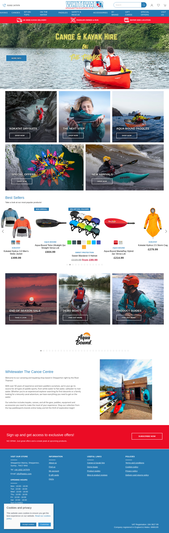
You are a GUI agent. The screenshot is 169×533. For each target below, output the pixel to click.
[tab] (67, 265)
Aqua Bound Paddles (132, 128)
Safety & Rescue (76, 13)
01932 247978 (11, 5)
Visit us (163, 13)
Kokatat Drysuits (23, 128)
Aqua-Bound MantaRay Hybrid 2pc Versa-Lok (153, 252)
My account (54, 472)
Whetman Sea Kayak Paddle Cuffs (16, 246)
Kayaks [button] (4, 12)
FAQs (51, 480)
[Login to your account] (152, 5)
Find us (52, 468)
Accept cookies (28, 524)
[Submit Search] (144, 5)
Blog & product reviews (97, 476)
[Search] (130, 5)
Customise (44, 524)
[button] (158, 5)
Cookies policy (131, 468)
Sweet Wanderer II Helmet (119, 256)
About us (53, 464)
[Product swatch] (47, 242)
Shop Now (16, 65)
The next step (74, 128)
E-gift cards (54, 476)
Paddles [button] (63, 12)
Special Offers (145, 13)
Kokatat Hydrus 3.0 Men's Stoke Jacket (50, 252)
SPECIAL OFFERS (23, 174)
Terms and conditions (134, 464)
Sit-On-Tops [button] (27, 13)
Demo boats (92, 468)
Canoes (16, 12)
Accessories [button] (100, 12)
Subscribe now (147, 437)
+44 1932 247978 (22, 471)
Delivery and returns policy (137, 476)
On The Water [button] (44, 13)
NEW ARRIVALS (102, 174)
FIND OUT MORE (68, 311)
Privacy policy (131, 472)
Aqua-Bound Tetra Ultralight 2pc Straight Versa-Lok (84, 246)
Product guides (93, 472)
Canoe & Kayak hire (96, 464)
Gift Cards (128, 13)
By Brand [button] (115, 13)
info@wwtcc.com (24, 475)
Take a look (21, 319)
